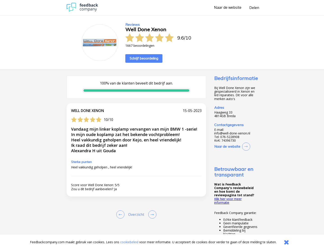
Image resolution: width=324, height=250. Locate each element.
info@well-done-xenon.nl (232, 133)
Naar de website (227, 7)
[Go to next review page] (151, 214)
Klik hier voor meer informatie (228, 201)
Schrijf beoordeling (144, 58)
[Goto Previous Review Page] (121, 214)
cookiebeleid (129, 242)
